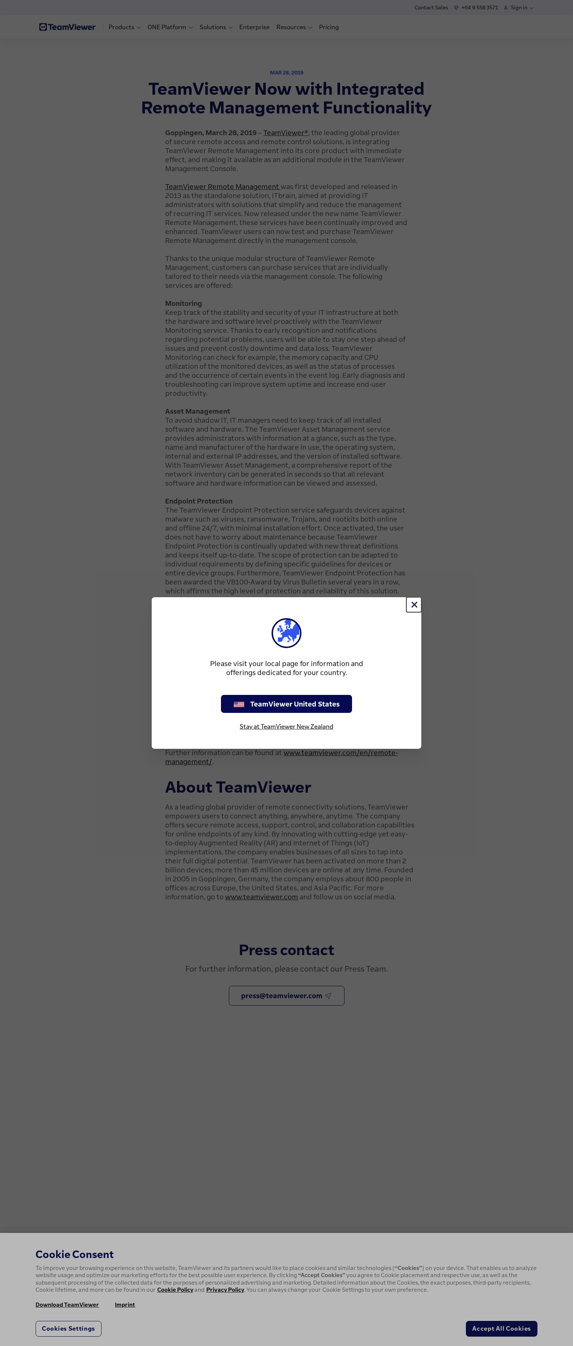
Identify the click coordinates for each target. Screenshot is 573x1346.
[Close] (413, 604)
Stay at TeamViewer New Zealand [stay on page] (286, 726)
